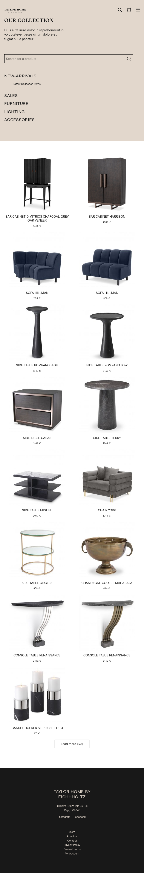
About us (72, 836)
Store (72, 832)
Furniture (16, 103)
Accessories (19, 119)
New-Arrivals (20, 75)
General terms (72, 849)
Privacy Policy (72, 844)
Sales (11, 95)
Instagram (64, 816)
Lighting (14, 111)
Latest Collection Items (27, 84)
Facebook (80, 816)
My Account (72, 853)
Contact (72, 840)
